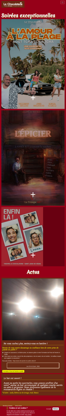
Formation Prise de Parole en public (13, 371)
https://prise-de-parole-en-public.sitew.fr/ (24, 361)
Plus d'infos (28, 414)
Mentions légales (7, 405)
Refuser (55, 409)
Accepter (48, 409)
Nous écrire (18, 405)
